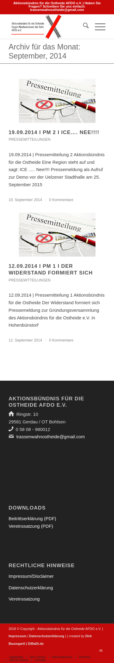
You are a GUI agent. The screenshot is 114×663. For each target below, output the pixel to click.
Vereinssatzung (24, 598)
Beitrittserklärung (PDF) (32, 518)
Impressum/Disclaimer (31, 576)
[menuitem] (83, 27)
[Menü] (97, 27)
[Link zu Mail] (100, 650)
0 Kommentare (61, 200)
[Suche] (83, 27)
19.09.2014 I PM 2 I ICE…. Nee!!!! (54, 132)
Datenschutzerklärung (31, 587)
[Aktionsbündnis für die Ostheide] (47, 27)
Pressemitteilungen (29, 139)
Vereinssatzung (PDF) (31, 526)
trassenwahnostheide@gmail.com (57, 10)
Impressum (17, 636)
